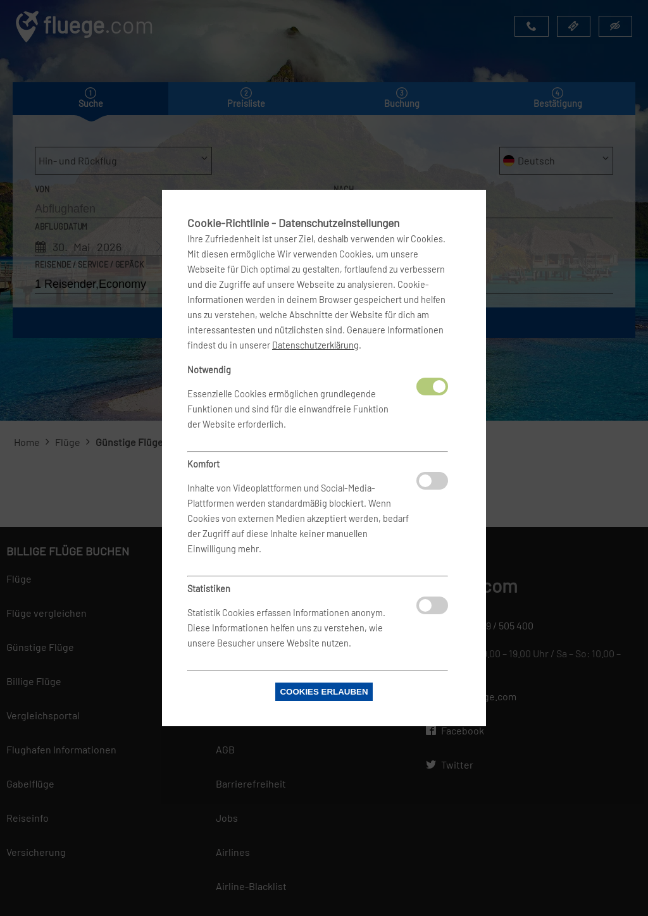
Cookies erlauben (324, 691)
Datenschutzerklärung (315, 345)
